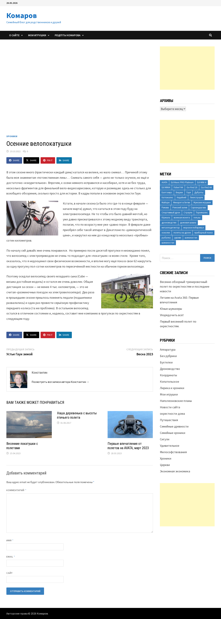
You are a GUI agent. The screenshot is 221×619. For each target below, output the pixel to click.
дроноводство (169, 222)
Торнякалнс (202, 212)
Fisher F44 (178, 187)
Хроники (11, 136)
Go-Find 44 (206, 187)
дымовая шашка (188, 222)
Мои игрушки (37, 35)
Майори (166, 202)
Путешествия (169, 420)
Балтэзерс (167, 192)
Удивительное (169, 446)
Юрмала (166, 217)
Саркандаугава (198, 207)
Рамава (165, 207)
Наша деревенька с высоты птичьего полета (77, 415)
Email (10, 556)
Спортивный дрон (171, 212)
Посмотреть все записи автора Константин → (60, 382)
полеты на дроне (182, 232)
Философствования (173, 452)
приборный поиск (203, 232)
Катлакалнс (167, 197)
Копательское (169, 382)
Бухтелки (166, 362)
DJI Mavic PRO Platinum (182, 182)
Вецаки (179, 192)
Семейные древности (174, 426)
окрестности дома (172, 414)
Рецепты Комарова (67, 35)
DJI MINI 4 (201, 182)
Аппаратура (167, 349)
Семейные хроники (172, 433)
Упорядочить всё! (172, 315)
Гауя (188, 192)
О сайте (14, 35)
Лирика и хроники (172, 388)
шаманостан (168, 242)
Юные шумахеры (171, 309)
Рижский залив (179, 207)
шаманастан (191, 237)
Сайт (9, 573)
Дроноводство (170, 369)
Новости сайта (170, 407)
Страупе (188, 212)
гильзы (197, 217)
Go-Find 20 (192, 187)
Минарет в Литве (181, 202)
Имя (9, 540)
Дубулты (198, 192)
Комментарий (16, 490)
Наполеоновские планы (176, 401)
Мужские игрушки (202, 202)
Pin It (47, 160)
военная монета (182, 217)
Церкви (165, 465)
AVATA (164, 182)
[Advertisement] (187, 68)
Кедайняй (181, 197)
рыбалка (166, 237)
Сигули (164, 439)
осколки (166, 232)
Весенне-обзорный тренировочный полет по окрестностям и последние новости (184, 286)
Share (14, 160)
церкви (177, 237)
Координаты (168, 375)
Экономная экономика (175, 471)
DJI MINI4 (166, 187)
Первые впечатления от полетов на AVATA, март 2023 (128, 446)
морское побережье (193, 227)
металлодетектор (171, 227)
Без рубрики (168, 356)
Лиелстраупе (196, 197)
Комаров (21, 15)
